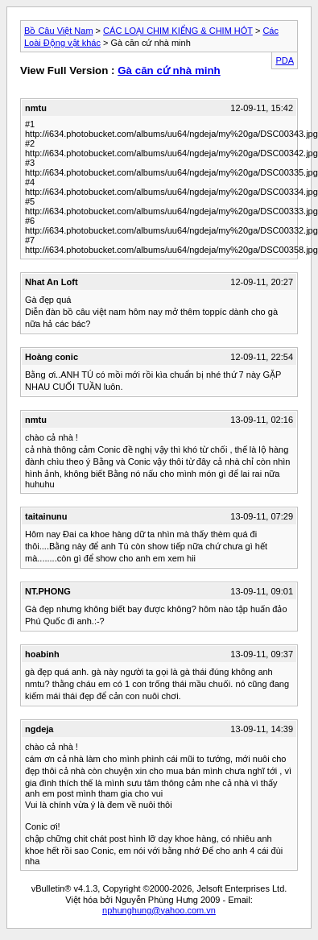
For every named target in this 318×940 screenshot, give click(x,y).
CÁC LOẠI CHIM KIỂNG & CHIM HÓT (178, 30)
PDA (284, 60)
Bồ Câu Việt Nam (58, 30)
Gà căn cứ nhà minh (169, 70)
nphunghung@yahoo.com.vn (159, 910)
